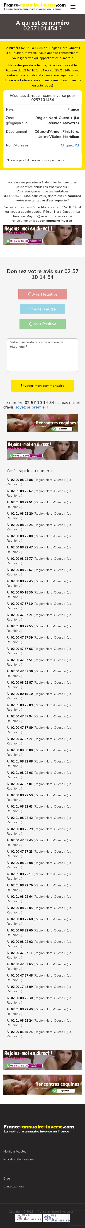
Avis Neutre (42, 309)
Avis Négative (43, 294)
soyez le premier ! (31, 407)
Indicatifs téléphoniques (19, 1159)
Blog (6, 1179)
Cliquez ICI (70, 145)
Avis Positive (42, 324)
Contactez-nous (13, 1187)
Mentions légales (14, 1152)
